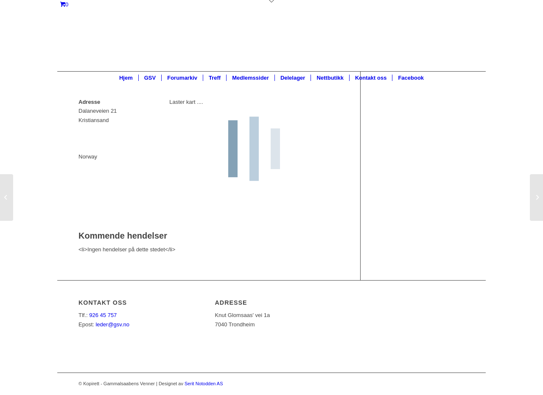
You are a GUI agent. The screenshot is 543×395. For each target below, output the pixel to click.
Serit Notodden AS (204, 383)
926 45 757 (103, 315)
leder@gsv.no (112, 324)
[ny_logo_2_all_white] (271, 42)
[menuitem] (126, 78)
